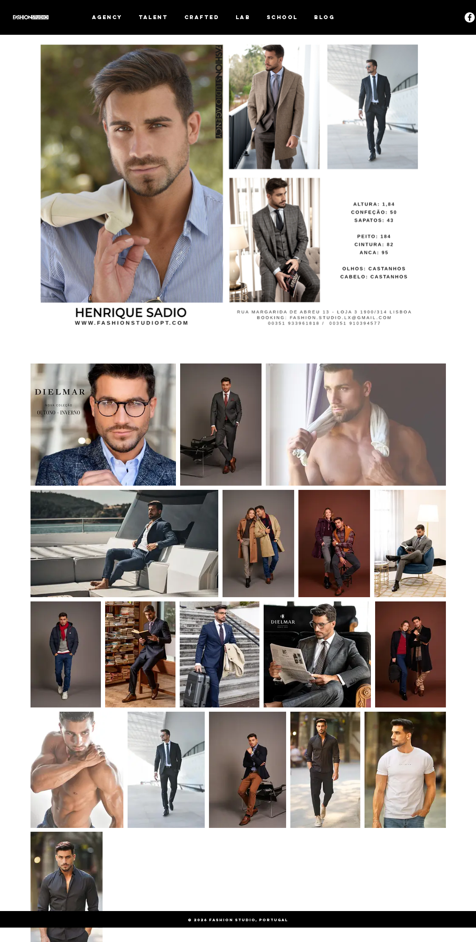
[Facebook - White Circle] (470, 17)
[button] (153, 17)
